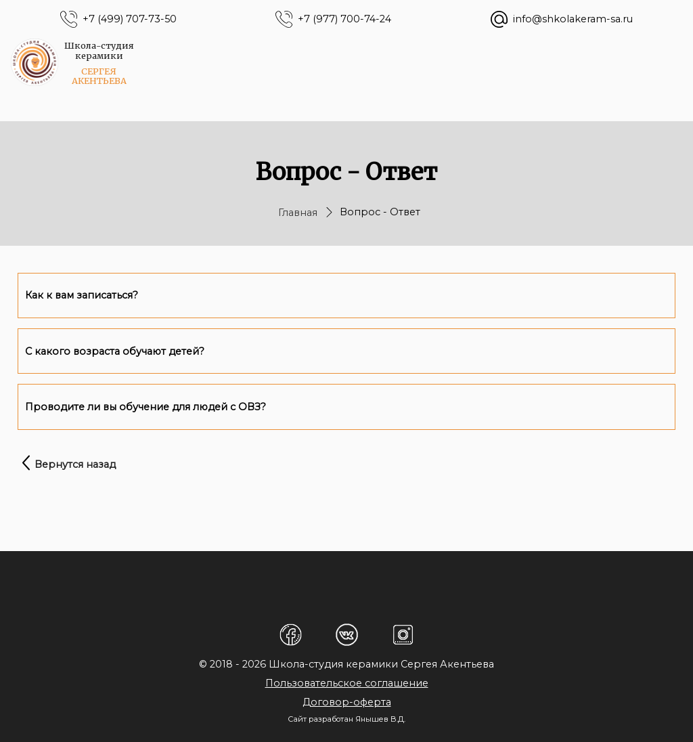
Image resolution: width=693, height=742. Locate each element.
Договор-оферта (347, 702)
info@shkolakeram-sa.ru (573, 19)
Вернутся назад (75, 464)
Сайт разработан (320, 719)
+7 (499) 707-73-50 (130, 19)
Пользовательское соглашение (346, 683)
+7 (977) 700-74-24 (344, 19)
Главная (297, 212)
